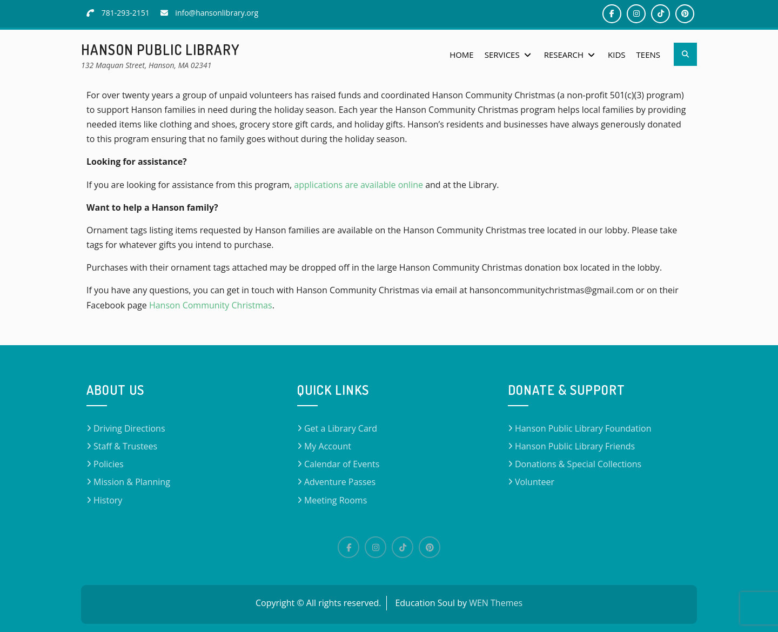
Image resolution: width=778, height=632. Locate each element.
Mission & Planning (131, 482)
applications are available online (358, 185)
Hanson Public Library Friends (575, 446)
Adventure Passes (339, 482)
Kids (616, 54)
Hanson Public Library (160, 49)
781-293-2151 (126, 13)
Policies (108, 464)
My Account (327, 446)
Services (502, 54)
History (107, 500)
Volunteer (534, 482)
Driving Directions (129, 428)
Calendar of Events (341, 464)
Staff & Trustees (125, 446)
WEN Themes (495, 603)
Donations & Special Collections (578, 464)
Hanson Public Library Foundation (583, 428)
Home (462, 54)
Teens (648, 54)
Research (564, 54)
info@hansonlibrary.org (216, 13)
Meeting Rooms (335, 500)
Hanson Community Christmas (210, 305)
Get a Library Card (340, 428)
